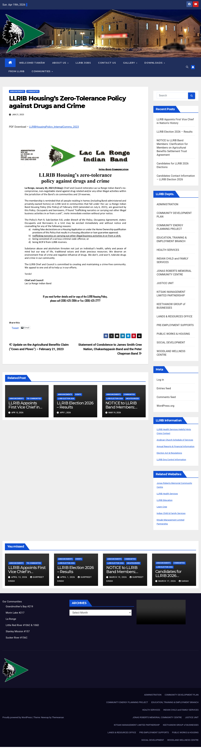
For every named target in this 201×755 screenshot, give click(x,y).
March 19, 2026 (118, 585)
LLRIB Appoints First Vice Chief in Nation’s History (23, 407)
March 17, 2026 (167, 589)
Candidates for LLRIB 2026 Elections (168, 583)
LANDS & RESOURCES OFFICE (174, 316)
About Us (59, 62)
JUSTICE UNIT (165, 283)
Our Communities (12, 609)
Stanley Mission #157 (18, 639)
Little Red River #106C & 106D (23, 633)
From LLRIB (17, 71)
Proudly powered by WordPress (17, 725)
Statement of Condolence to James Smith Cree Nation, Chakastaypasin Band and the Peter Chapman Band (110, 349)
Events (78, 395)
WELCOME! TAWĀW (32, 62)
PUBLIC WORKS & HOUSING (173, 334)
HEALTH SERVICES (168, 250)
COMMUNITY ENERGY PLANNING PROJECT (127, 710)
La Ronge (11, 626)
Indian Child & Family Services (174, 521)
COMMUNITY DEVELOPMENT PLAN (182, 703)
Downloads (154, 62)
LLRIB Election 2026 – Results (75, 405)
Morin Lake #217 (16, 620)
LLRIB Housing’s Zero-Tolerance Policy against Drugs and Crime (67, 102)
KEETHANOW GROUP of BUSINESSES (181, 733)
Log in (160, 379)
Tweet (15, 328)
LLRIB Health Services (169, 501)
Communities (41, 71)
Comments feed (166, 397)
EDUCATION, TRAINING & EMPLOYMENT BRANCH (175, 710)
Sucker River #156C (17, 645)
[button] (186, 67)
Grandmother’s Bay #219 (20, 614)
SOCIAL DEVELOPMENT (171, 342)
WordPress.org (165, 405)
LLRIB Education (166, 508)
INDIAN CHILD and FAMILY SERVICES (181, 718)
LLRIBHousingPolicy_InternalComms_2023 (54, 127)
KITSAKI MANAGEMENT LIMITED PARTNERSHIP (137, 733)
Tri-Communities (34, 399)
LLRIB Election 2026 (66, 399)
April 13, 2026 (19, 585)
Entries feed (164, 388)
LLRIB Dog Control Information (174, 467)
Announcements (17, 91)
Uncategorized (132, 399)
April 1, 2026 (67, 585)
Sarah (184, 589)
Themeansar (58, 725)
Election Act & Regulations (172, 460)
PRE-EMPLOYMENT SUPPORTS (175, 325)
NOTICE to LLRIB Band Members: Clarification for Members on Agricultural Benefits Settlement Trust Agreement (172, 148)
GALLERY (129, 62)
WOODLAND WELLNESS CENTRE (183, 748)
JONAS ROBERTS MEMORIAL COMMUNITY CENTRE (157, 725)
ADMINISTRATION (167, 204)
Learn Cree (163, 514)
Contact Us (107, 62)
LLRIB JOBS (83, 62)
